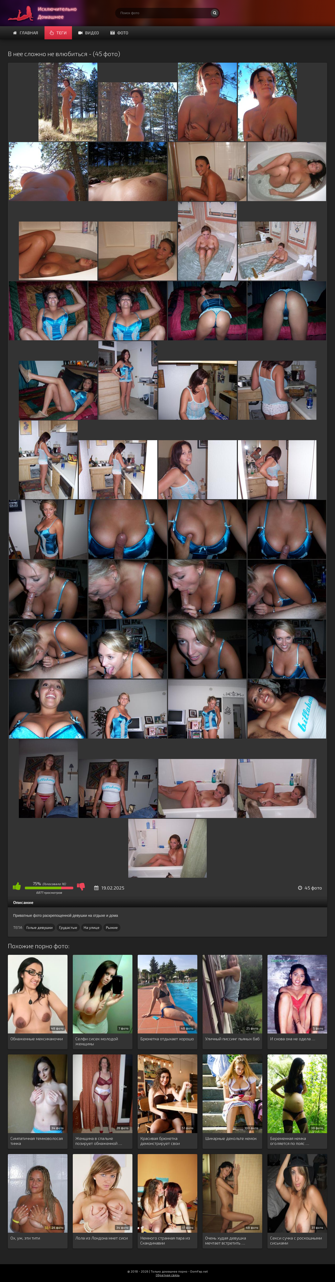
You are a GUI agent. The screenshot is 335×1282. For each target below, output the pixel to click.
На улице (91, 927)
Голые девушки (39, 927)
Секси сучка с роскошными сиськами (296, 1240)
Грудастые (68, 927)
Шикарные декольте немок (231, 1138)
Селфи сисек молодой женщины (96, 1041)
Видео (88, 32)
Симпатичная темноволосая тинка (36, 1141)
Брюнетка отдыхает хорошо (167, 1038)
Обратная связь (168, 1275)
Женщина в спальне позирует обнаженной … (98, 1141)
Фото (119, 32)
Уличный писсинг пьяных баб (232, 1038)
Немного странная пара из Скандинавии (165, 1240)
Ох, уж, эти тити (25, 1237)
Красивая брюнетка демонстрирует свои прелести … (160, 1141)
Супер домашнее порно (47, 13)
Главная (25, 32)
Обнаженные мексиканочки (36, 1038)
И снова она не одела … (292, 1038)
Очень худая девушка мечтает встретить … (225, 1240)
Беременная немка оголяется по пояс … (289, 1141)
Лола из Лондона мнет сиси (101, 1237)
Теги (58, 32)
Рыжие (112, 927)
